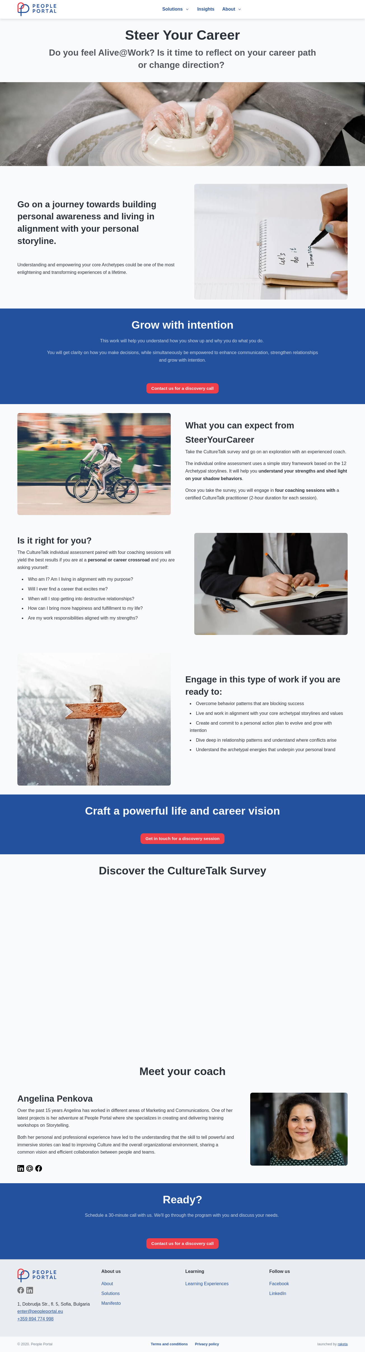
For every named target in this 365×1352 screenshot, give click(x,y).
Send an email (29, 1168)
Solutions (110, 1294)
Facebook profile (38, 1168)
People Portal (37, 9)
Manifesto (111, 1303)
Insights (205, 9)
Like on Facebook (20, 1290)
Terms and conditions (169, 1344)
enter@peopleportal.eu (40, 1312)
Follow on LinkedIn (29, 1290)
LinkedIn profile (20, 1168)
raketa (343, 1344)
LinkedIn (277, 1294)
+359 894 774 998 (35, 1319)
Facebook (279, 1284)
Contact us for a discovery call (182, 388)
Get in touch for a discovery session (182, 838)
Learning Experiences (207, 1284)
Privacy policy (207, 1344)
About (107, 1284)
